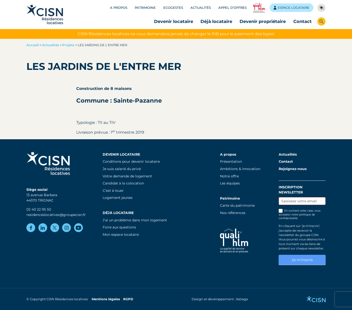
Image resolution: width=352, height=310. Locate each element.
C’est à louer (113, 190)
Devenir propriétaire (263, 21)
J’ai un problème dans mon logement (135, 220)
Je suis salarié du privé (122, 169)
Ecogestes (173, 8)
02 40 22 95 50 (38, 209)
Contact (302, 21)
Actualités (200, 8)
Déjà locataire (216, 21)
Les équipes (230, 183)
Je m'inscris (302, 259)
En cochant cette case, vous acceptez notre (299, 214)
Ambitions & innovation (240, 169)
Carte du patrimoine (237, 205)
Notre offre (229, 176)
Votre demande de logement (127, 176)
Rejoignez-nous (293, 169)
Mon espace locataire (121, 234)
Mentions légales (106, 299)
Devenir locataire (173, 21)
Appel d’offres (232, 8)
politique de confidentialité (297, 216)
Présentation (231, 161)
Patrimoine (145, 8)
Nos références (232, 213)
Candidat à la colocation (123, 183)
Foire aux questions (119, 227)
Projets (68, 45)
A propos (118, 8)
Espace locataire (291, 8)
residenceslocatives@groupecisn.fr (56, 215)
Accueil (32, 45)
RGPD (128, 299)
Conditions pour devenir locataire (131, 161)
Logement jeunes (117, 197)
